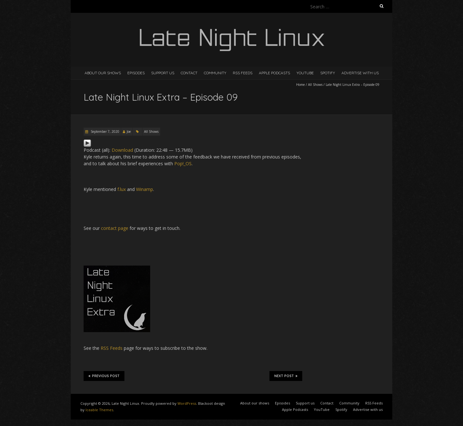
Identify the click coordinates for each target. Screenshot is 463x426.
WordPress (186, 403)
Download (122, 150)
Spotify (327, 72)
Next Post (285, 376)
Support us (162, 72)
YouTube (305, 72)
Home (300, 84)
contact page (114, 228)
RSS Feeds (242, 72)
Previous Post (104, 376)
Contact (189, 72)
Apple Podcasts (274, 72)
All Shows (315, 84)
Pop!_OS (183, 163)
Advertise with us (360, 72)
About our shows (103, 72)
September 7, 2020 (104, 131)
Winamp (144, 189)
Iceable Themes (99, 409)
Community (215, 72)
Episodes (136, 72)
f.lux (121, 189)
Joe (129, 131)
